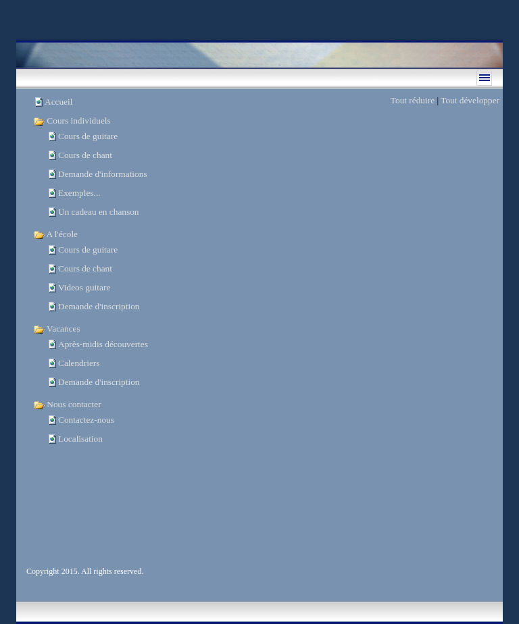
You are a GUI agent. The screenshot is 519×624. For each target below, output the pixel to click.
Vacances (56, 328)
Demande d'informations (102, 174)
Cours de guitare (88, 136)
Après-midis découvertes (103, 344)
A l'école (55, 234)
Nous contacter (67, 404)
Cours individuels (72, 120)
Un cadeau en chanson (98, 212)
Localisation (80, 439)
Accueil (58, 102)
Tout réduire (413, 100)
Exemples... (79, 193)
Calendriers (78, 363)
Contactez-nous (86, 420)
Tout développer (470, 100)
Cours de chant (85, 155)
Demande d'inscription (98, 306)
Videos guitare (84, 287)
